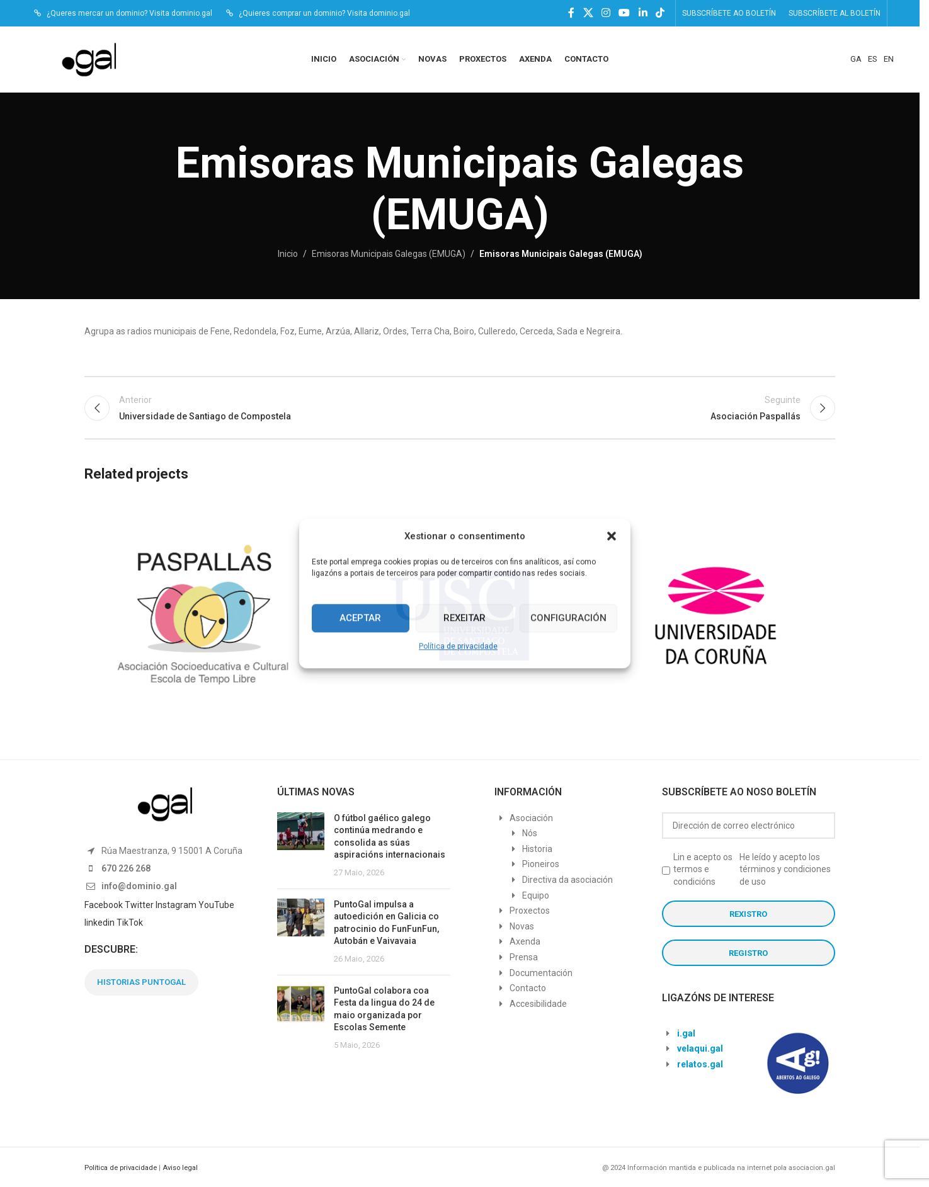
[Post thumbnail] (300, 845)
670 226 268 (126, 868)
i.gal (686, 1033)
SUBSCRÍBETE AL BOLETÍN (835, 13)
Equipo (535, 895)
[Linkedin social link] (642, 13)
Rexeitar (464, 617)
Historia (537, 849)
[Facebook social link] (571, 13)
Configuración (568, 617)
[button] (611, 536)
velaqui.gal (700, 1048)
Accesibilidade (538, 1004)
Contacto (528, 988)
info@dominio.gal (139, 886)
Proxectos (530, 911)
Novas (522, 926)
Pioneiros (540, 864)
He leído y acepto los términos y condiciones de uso (785, 869)
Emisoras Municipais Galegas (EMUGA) (388, 254)
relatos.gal (700, 1064)
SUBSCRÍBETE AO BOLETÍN (729, 13)
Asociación (531, 818)
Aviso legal (180, 1168)
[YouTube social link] (624, 13)
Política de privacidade (458, 646)
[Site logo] (95, 59)
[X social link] (588, 13)
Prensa (524, 957)
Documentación (541, 973)
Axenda (525, 941)
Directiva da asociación (567, 880)
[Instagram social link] (605, 13)
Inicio (288, 254)
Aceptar (360, 617)
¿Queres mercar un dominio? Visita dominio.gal (129, 13)
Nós (529, 833)
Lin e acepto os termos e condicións (702, 869)
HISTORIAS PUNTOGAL (141, 982)
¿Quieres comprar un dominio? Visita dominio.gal (324, 13)
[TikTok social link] (659, 13)
